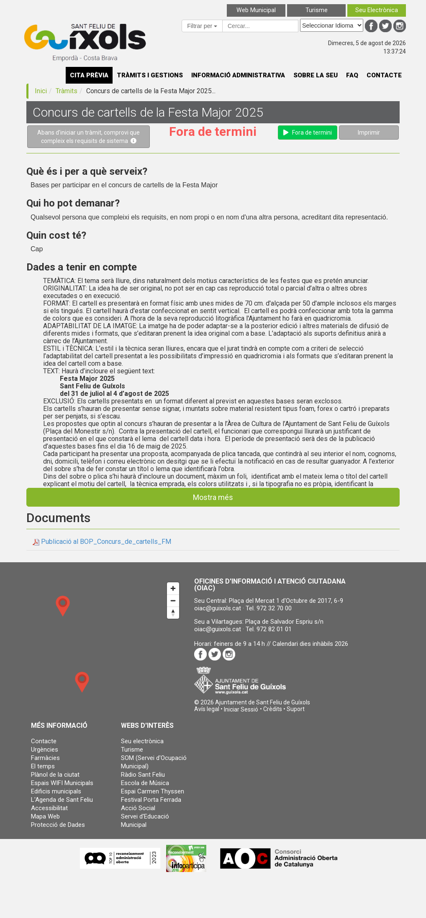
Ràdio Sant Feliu (143, 774)
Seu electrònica (142, 741)
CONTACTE (384, 75)
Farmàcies (45, 758)
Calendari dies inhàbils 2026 (310, 644)
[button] (241, 709)
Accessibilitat (49, 808)
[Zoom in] (173, 588)
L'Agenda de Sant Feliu (62, 799)
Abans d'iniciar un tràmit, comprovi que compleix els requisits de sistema (88, 136)
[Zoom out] (173, 600)
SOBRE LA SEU (315, 75)
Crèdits (272, 709)
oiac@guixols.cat (217, 608)
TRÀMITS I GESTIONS (150, 75)
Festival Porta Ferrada (151, 799)
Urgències (44, 749)
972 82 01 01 (274, 629)
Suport (296, 709)
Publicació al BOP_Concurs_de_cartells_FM (106, 542)
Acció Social (138, 808)
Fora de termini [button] (307, 132)
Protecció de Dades (58, 825)
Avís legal (206, 709)
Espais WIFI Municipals (62, 783)
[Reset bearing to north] (173, 613)
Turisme (132, 749)
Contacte (43, 741)
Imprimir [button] (369, 132)
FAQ (352, 75)
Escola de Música (145, 783)
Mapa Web (45, 816)
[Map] (101, 645)
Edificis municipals (56, 791)
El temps (43, 766)
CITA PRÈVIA (89, 75)
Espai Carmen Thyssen (152, 791)
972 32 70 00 (274, 608)
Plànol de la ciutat (55, 774)
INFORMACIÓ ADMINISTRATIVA (238, 75)
